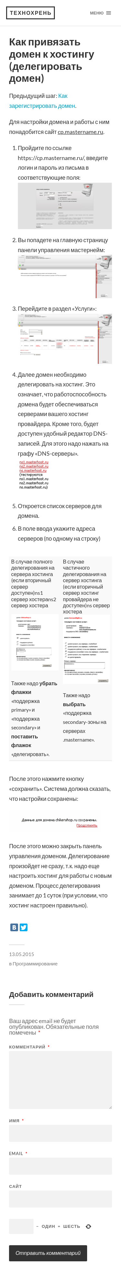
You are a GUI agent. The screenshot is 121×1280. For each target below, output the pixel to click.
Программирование (35, 963)
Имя (16, 1121)
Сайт (15, 1186)
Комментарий (29, 1047)
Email (18, 1154)
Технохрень (31, 13)
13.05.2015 (21, 954)
